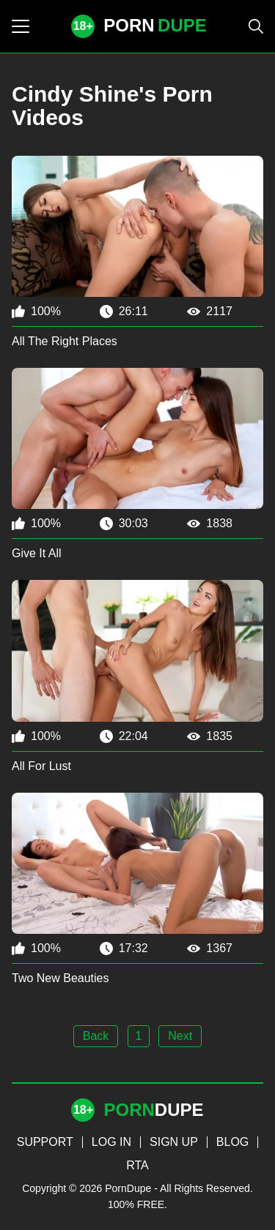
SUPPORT (45, 1142)
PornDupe (128, 1188)
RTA (137, 1165)
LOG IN (111, 1142)
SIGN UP (174, 1142)
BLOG (232, 1142)
